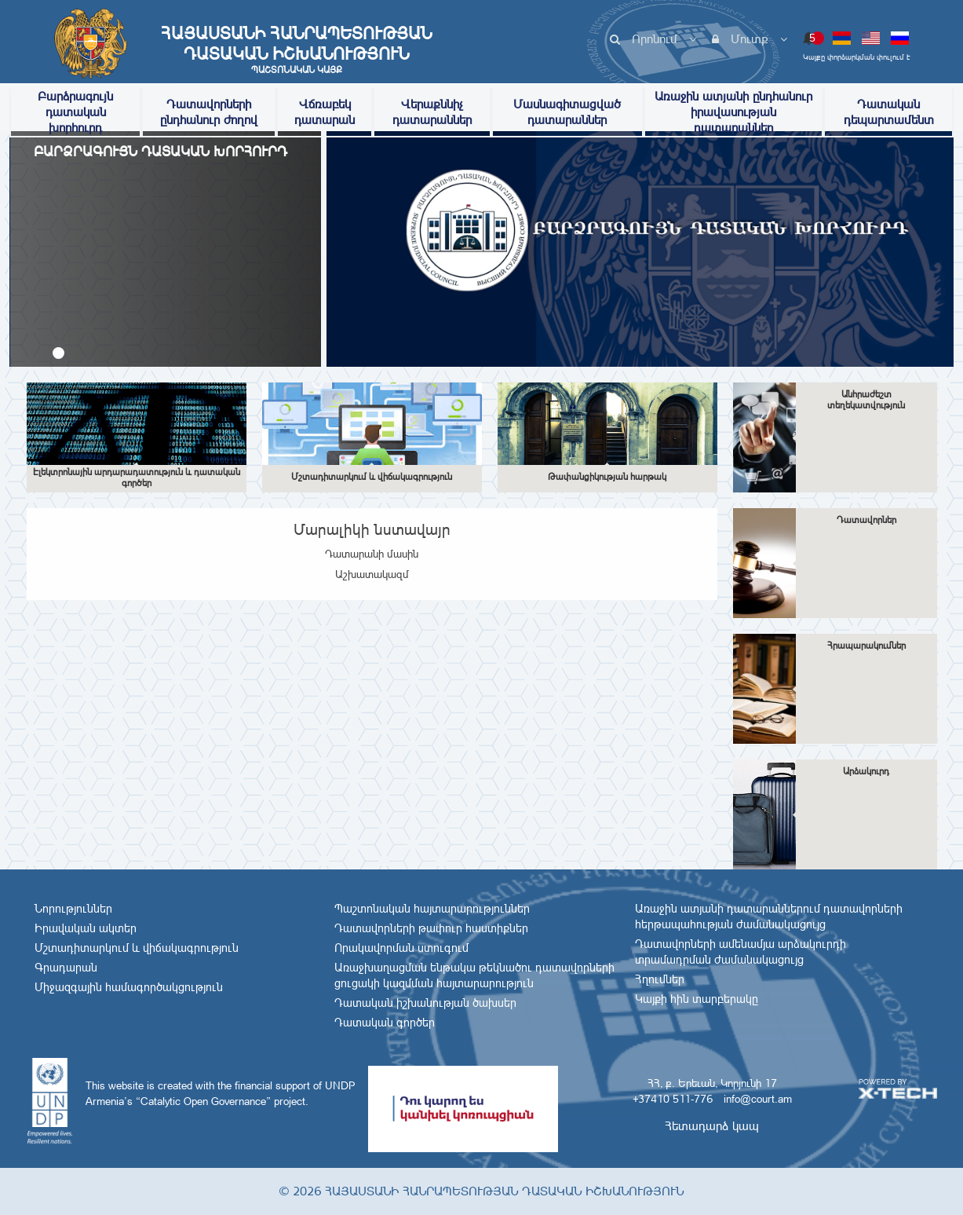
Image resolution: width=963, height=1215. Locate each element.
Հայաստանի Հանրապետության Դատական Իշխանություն (296, 49)
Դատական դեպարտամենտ (889, 112)
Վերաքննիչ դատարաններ (432, 112)
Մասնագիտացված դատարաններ (567, 112)
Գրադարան (66, 968)
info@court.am (758, 1098)
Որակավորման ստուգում (401, 948)
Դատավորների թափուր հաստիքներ (431, 928)
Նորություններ (73, 909)
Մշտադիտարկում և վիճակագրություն (137, 948)
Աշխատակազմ (372, 574)
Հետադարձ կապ (712, 1125)
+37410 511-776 (673, 1098)
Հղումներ (659, 979)
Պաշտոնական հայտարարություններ (432, 909)
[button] (58, 353)
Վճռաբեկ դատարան (324, 112)
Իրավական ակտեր (86, 928)
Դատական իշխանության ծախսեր (425, 1003)
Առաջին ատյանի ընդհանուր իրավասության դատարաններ (733, 112)
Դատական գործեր (384, 1023)
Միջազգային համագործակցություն (129, 987)
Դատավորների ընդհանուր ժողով (208, 112)
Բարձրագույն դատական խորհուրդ (75, 112)
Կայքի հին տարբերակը (696, 999)
